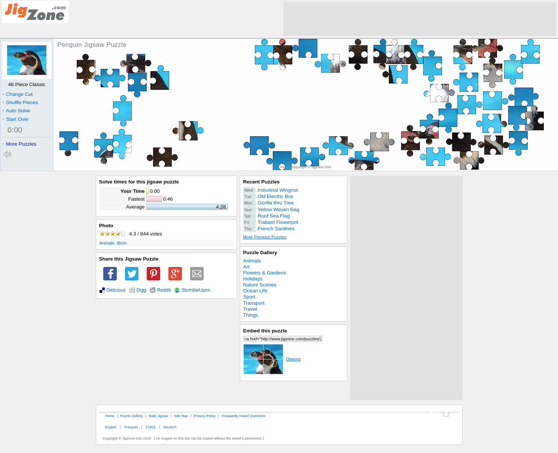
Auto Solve (16, 110)
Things (250, 315)
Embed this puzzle (265, 331)
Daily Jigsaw (158, 416)
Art (246, 267)
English (110, 427)
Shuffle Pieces (20, 102)
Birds (122, 243)
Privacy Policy (205, 416)
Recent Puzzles (261, 182)
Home (109, 416)
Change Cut (17, 94)
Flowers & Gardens (264, 273)
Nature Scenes (260, 285)
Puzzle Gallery (260, 252)
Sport (249, 297)
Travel (250, 309)
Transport (254, 303)
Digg (141, 290)
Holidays (253, 279)
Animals (107, 243)
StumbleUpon (196, 290)
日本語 (151, 427)
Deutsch (170, 427)
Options (272, 359)
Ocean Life (255, 291)
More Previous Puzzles (264, 237)
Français (131, 427)
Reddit (164, 290)
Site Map (181, 416)
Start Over (15, 119)
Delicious (116, 290)
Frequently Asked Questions (243, 416)
